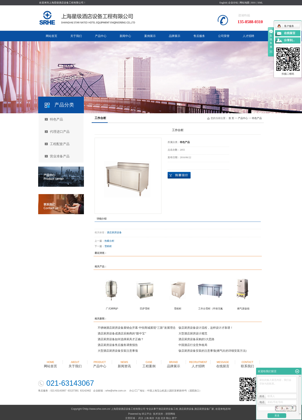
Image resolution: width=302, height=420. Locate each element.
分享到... (289, 40)
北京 (163, 418)
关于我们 (76, 36)
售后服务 (199, 36)
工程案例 (149, 362)
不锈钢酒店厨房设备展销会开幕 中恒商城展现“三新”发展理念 (137, 327)
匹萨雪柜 (145, 308)
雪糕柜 (108, 246)
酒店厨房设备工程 (168, 408)
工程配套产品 (60, 144)
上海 (146, 418)
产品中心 (100, 36)
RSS (253, 2)
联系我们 (247, 362)
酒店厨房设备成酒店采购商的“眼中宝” (122, 333)
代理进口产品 (60, 131)
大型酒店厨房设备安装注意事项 (118, 350)
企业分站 (233, 2)
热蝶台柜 (109, 240)
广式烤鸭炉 (112, 308)
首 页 (231, 118)
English (223, 2)
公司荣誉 (224, 36)
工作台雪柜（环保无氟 (210, 308)
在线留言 (222, 362)
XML (260, 2)
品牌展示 (174, 36)
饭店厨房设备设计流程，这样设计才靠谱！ (205, 327)
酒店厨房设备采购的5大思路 (196, 339)
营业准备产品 (60, 156)
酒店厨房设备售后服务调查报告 (118, 345)
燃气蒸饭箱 (243, 308)
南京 (151, 418)
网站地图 (244, 2)
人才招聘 (248, 36)
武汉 (140, 418)
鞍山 (168, 418)
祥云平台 (147, 413)
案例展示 (150, 36)
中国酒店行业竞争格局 (192, 345)
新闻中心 (125, 36)
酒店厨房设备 (114, 232)
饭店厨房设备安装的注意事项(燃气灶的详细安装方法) (212, 350)
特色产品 (56, 119)
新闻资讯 (124, 362)
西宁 (174, 418)
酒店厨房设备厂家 (204, 408)
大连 (157, 418)
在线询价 (179, 175)
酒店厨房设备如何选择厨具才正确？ (121, 339)
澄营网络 (170, 413)
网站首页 (51, 36)
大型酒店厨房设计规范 (192, 333)
